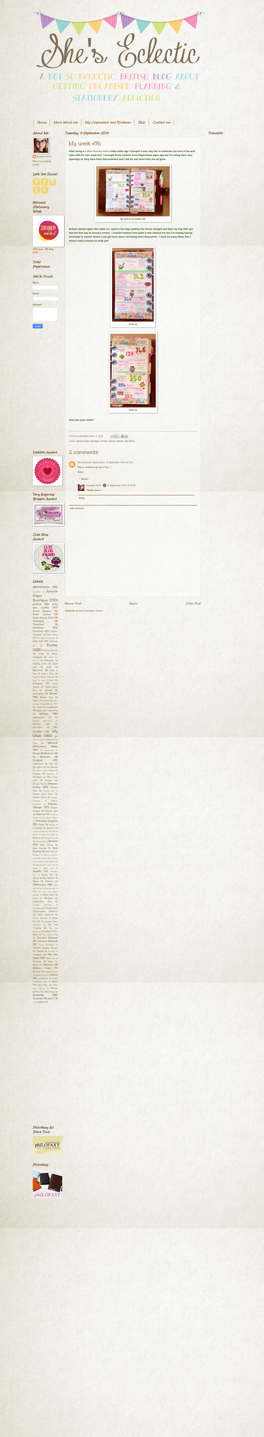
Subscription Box (42, 901)
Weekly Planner (41, 975)
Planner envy (51, 811)
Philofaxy (50, 774)
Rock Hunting (39, 848)
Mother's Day (41, 724)
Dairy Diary (52, 634)
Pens (52, 770)
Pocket (41, 824)
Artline (37, 604)
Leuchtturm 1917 (50, 704)
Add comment (77, 508)
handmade (38, 998)
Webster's (48, 964)
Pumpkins (37, 828)
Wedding (37, 971)
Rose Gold (49, 851)
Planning (40, 814)
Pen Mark (37, 767)
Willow (54, 975)
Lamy (46, 700)
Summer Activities (42, 905)
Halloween (38, 670)
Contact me (161, 122)
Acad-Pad (36, 592)
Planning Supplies (47, 821)
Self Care (51, 865)
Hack (49, 667)
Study (35, 898)
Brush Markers (42, 611)
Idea (51, 680)
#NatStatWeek (41, 587)
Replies (84, 479)
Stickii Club (48, 895)
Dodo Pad (38, 641)
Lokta (39, 707)
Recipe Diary (50, 838)
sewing (41, 1002)
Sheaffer (37, 871)
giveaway (38, 995)
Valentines (37, 954)
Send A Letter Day (43, 868)
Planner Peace (39, 797)
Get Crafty (38, 654)
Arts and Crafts (45, 605)
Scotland (39, 861)
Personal (37, 773)
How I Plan (48, 673)
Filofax (104, 441)
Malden (120, 441)
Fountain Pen (48, 650)
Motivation (37, 727)
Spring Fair (47, 874)
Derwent (51, 638)
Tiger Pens (46, 935)
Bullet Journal (41, 614)
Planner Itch (48, 791)
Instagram (38, 683)
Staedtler (49, 881)
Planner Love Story (43, 794)
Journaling (38, 693)
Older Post (193, 603)
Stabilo (36, 881)
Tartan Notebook (45, 914)
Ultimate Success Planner (45, 948)
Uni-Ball (51, 951)
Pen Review (52, 767)
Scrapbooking (38, 865)
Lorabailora (52, 707)
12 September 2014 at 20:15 (121, 485)
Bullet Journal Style (43, 617)
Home (41, 122)
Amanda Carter (94, 485)
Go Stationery (47, 660)
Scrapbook (50, 861)
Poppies (52, 825)
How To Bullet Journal (43, 677)
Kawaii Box (46, 697)
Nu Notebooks (41, 757)
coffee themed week (96, 151)
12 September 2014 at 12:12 (119, 462)
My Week (130, 441)
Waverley (37, 961)
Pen (51, 764)
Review (53, 841)
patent (51, 998)
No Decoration (47, 750)
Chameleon (38, 624)
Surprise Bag (38, 908)
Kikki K (36, 700)
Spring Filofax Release (43, 878)
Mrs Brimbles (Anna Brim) (91, 462)
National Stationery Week (45, 744)
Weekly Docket (51, 972)
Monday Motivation (42, 721)
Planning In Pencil (50, 818)
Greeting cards (40, 663)
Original (38, 760)
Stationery (39, 884)
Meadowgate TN (42, 717)
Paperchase (38, 764)
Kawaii (112, 441)
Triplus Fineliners (46, 945)
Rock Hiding (46, 845)
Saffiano (36, 855)
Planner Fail (38, 784)
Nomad (36, 753)
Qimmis (50, 828)
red (34, 1002)
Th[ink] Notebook (40, 918)
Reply (80, 472)
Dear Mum (40, 638)
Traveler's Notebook (47, 938)
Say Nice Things (51, 858)
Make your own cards (47, 710)
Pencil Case (41, 770)
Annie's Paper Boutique (88, 441)
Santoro (47, 855)
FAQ (141, 122)
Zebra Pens (49, 991)
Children (38, 627)
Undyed (39, 951)
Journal (48, 690)
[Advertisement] (45, 389)
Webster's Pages (42, 968)
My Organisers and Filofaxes (108, 122)
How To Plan (39, 680)
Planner (48, 780)
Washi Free (50, 958)
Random (36, 838)
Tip (56, 934)
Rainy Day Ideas (48, 834)
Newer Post (73, 603)
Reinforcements (39, 841)
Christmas (38, 631)
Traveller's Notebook (47, 941)
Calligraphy (38, 621)
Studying (48, 898)
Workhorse (43, 978)
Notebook (48, 753)
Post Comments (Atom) (91, 610)
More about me (66, 122)
